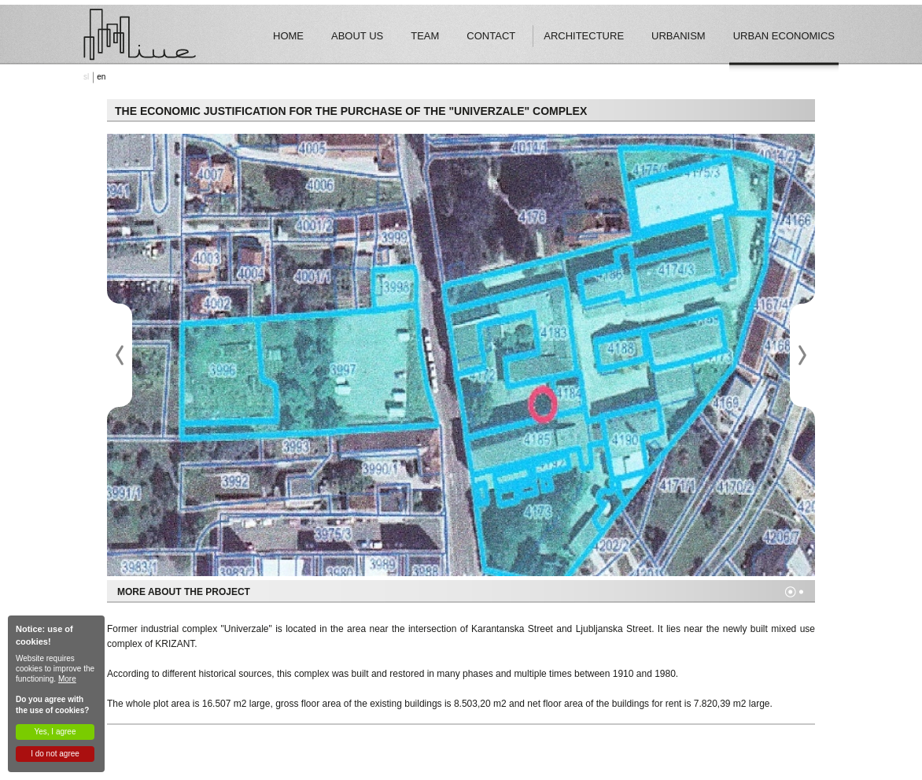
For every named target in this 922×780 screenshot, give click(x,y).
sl (86, 76)
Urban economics (784, 36)
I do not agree (55, 753)
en (101, 76)
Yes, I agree (55, 731)
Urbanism (678, 36)
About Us (357, 36)
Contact (491, 36)
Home (288, 36)
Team (425, 36)
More (67, 679)
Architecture (584, 36)
